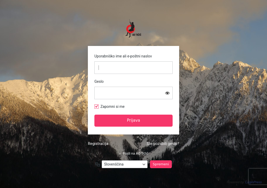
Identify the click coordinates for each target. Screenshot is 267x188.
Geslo (99, 81)
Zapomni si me (112, 106)
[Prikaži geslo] (167, 93)
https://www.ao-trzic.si (133, 29)
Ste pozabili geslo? (163, 143)
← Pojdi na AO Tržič (134, 153)
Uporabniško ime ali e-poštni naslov (123, 56)
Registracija (98, 143)
